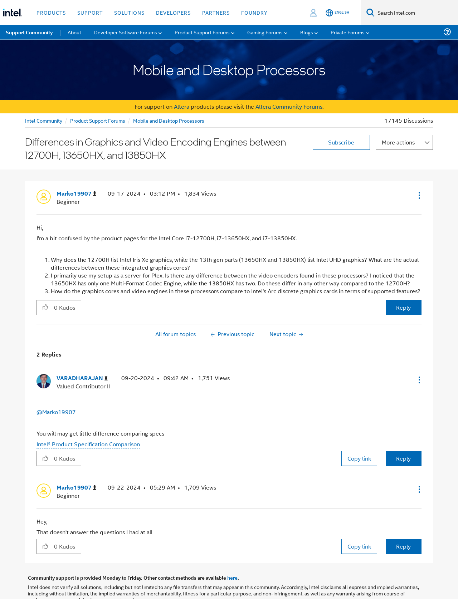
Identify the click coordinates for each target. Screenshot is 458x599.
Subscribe (341, 142)
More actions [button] (398, 142)
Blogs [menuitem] (306, 32)
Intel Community (43, 120)
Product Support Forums (97, 120)
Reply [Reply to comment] (403, 458)
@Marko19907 (56, 412)
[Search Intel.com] (416, 13)
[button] (418, 195)
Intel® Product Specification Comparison (88, 444)
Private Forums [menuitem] (348, 32)
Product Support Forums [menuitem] (202, 32)
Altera (181, 106)
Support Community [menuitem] (29, 32)
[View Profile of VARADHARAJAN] (82, 378)
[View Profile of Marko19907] (76, 194)
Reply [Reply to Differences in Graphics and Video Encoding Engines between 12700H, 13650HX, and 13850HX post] (403, 307)
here (232, 577)
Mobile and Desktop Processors (168, 120)
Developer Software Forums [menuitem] (125, 32)
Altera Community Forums (288, 106)
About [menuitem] (74, 32)
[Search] (370, 12)
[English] (337, 12)
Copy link (359, 458)
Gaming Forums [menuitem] (265, 32)
